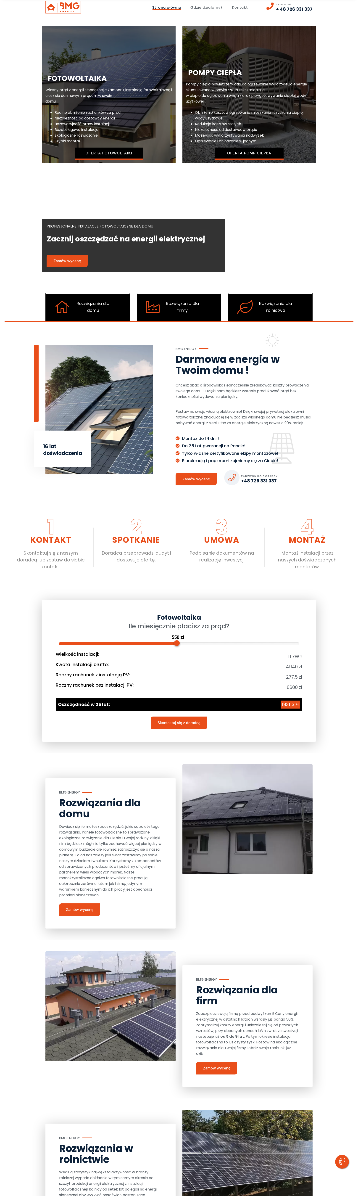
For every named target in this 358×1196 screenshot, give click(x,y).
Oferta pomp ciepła (249, 153)
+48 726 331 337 (259, 481)
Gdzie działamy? (206, 7)
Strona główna (166, 7)
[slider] (177, 643)
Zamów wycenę (67, 261)
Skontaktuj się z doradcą (179, 722)
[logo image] (63, 7)
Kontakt (240, 7)
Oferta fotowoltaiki (108, 153)
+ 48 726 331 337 (294, 9)
